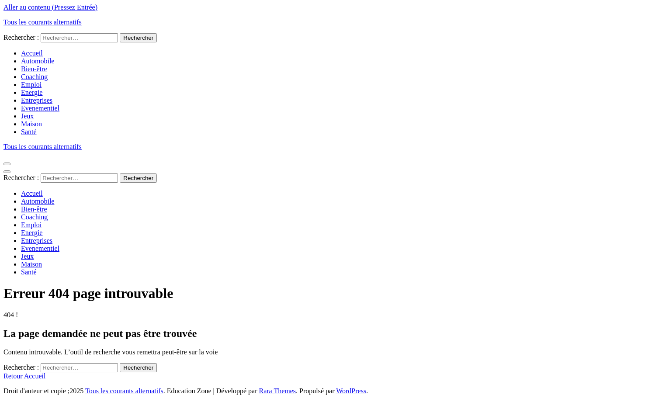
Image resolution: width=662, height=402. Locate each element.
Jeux (27, 116)
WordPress (351, 391)
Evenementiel (40, 108)
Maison (31, 124)
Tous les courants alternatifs (42, 22)
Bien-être (34, 69)
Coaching (34, 76)
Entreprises (36, 100)
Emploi (31, 84)
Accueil (32, 53)
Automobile (37, 61)
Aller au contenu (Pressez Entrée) (50, 7)
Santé (29, 131)
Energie (31, 92)
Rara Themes (277, 391)
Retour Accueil (24, 376)
